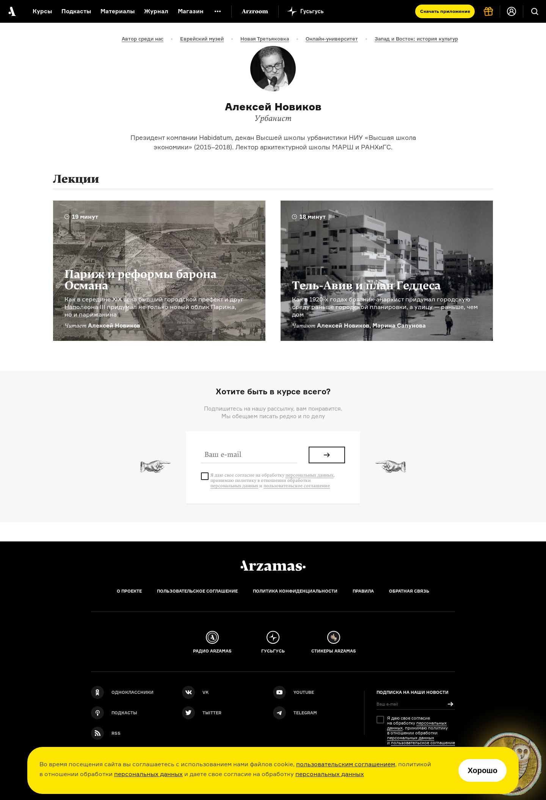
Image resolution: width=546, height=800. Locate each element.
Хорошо (482, 770)
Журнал (156, 11)
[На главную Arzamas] (11, 11)
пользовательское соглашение (297, 485)
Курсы (42, 11)
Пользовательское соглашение (197, 591)
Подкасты (76, 11)
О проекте (129, 591)
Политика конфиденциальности (295, 591)
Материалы (117, 11)
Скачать (445, 11)
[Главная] (273, 565)
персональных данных (148, 774)
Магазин (191, 11)
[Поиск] (534, 11)
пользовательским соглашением (345, 764)
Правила (363, 591)
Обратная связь (409, 591)
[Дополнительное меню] (217, 11)
